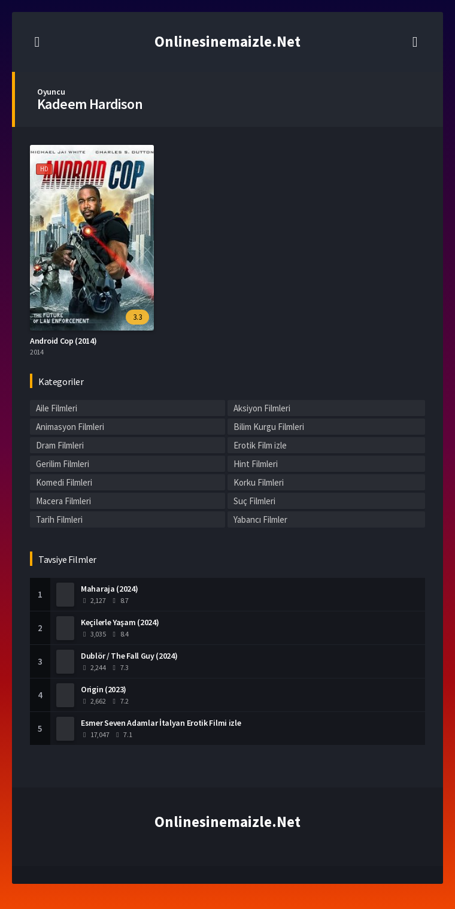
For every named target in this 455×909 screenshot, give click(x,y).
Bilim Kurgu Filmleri (268, 426)
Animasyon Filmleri (70, 426)
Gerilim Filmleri (62, 463)
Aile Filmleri (56, 408)
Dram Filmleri (60, 445)
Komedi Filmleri (64, 482)
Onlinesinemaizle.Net (227, 41)
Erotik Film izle (260, 445)
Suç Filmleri (254, 501)
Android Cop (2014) (63, 340)
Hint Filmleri (255, 463)
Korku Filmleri (258, 482)
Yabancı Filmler (260, 519)
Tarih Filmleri (59, 519)
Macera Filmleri (63, 501)
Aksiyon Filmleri (261, 408)
